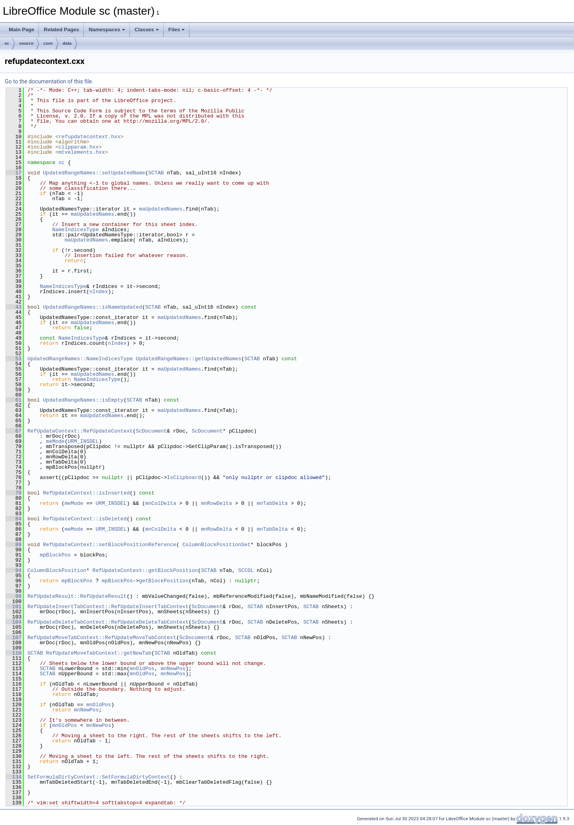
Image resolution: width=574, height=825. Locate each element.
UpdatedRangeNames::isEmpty (83, 400)
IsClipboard (184, 477)
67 (13, 431)
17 (13, 172)
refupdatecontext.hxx (89, 136)
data (67, 43)
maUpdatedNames (160, 209)
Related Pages (61, 30)
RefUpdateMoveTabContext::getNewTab (98, 653)
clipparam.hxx (78, 147)
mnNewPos (172, 668)
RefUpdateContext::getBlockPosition (145, 570)
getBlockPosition (164, 580)
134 (13, 777)
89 (13, 544)
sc (6, 43)
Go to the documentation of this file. (49, 81)
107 (13, 637)
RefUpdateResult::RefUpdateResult (77, 596)
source (26, 43)
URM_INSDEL (83, 441)
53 (13, 358)
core (47, 43)
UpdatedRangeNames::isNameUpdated (92, 307)
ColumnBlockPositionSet (216, 544)
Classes (147, 30)
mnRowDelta (216, 503)
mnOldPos (141, 668)
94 (13, 570)
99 (13, 596)
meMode (55, 441)
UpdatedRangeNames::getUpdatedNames (188, 358)
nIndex (98, 291)
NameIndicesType (75, 229)
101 (13, 606)
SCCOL (245, 570)
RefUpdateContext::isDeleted (85, 518)
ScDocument (151, 431)
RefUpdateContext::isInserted (86, 493)
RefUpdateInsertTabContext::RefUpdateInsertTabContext (108, 606)
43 (13, 307)
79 (13, 493)
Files (176, 30)
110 (13, 653)
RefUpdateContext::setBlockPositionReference (109, 544)
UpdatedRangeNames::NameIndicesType (80, 358)
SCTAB (156, 172)
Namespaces (107, 30)
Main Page (21, 30)
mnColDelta (160, 503)
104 (13, 622)
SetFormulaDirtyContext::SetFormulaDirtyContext (98, 777)
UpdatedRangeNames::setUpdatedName (94, 172)
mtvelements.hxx (81, 152)
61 (13, 400)
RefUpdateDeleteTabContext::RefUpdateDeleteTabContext (108, 622)
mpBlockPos (55, 554)
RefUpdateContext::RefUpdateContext (80, 431)
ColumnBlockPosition (56, 570)
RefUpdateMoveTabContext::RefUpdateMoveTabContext (101, 637)
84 (13, 518)
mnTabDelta (272, 503)
